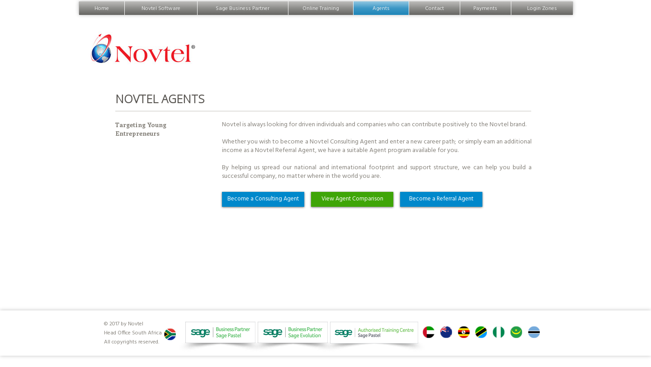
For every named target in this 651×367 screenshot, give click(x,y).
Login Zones (542, 8)
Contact (434, 8)
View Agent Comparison (352, 199)
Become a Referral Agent (441, 199)
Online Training (320, 8)
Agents (381, 8)
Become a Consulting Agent (263, 199)
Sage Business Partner (243, 8)
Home (101, 8)
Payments (485, 8)
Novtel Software (161, 8)
